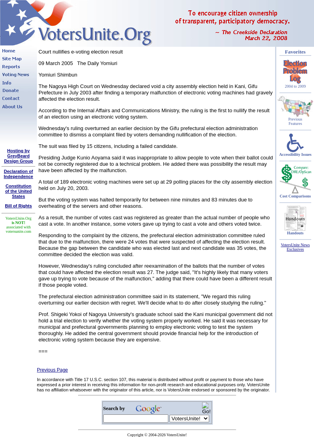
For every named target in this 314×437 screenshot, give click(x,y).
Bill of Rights (18, 205)
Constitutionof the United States (18, 191)
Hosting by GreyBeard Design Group (18, 155)
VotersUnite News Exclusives (295, 247)
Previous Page (52, 370)
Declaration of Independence (18, 174)
